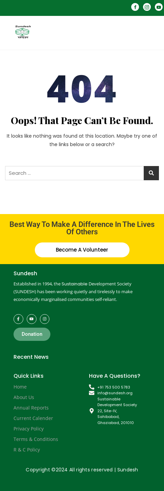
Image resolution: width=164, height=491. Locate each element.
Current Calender (33, 418)
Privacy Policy (29, 428)
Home (20, 386)
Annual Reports (31, 407)
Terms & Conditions (36, 439)
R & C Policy (27, 449)
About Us (24, 397)
